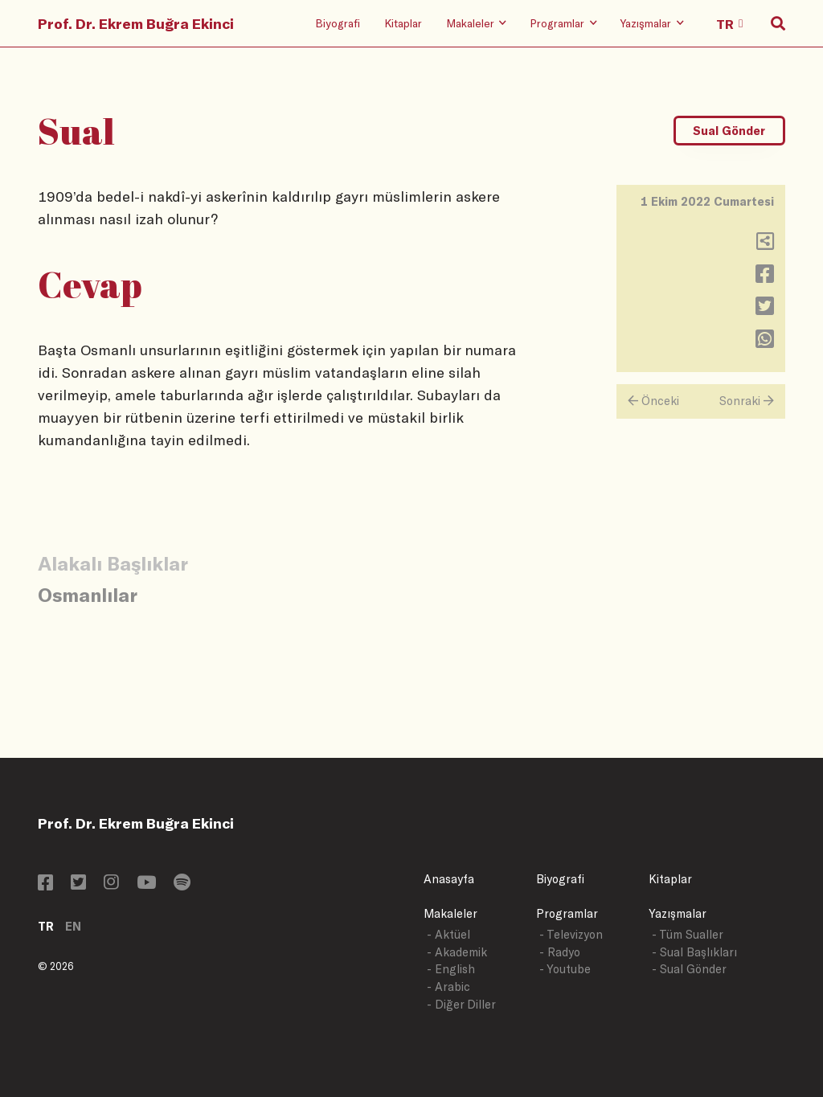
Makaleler (450, 913)
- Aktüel (448, 934)
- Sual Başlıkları (694, 952)
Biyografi (337, 23)
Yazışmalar (677, 913)
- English (451, 969)
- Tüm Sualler (687, 934)
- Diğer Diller (461, 1004)
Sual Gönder (729, 130)
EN (73, 926)
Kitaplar (403, 23)
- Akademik (457, 952)
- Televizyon (571, 934)
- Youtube (565, 969)
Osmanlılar (87, 594)
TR (46, 926)
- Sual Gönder (689, 969)
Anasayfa (449, 879)
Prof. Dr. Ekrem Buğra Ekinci (136, 23)
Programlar (567, 913)
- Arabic (448, 986)
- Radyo (559, 952)
